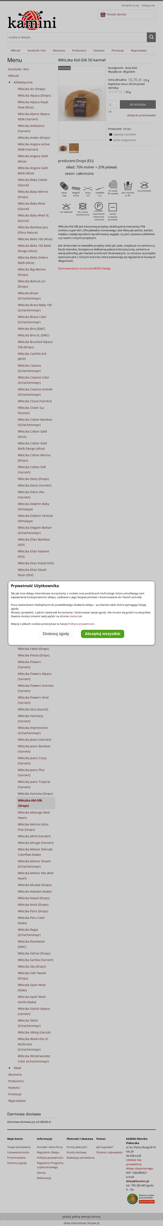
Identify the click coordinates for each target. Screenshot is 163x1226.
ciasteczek (75, 616)
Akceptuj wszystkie (102, 634)
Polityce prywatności (81, 624)
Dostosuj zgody (56, 634)
